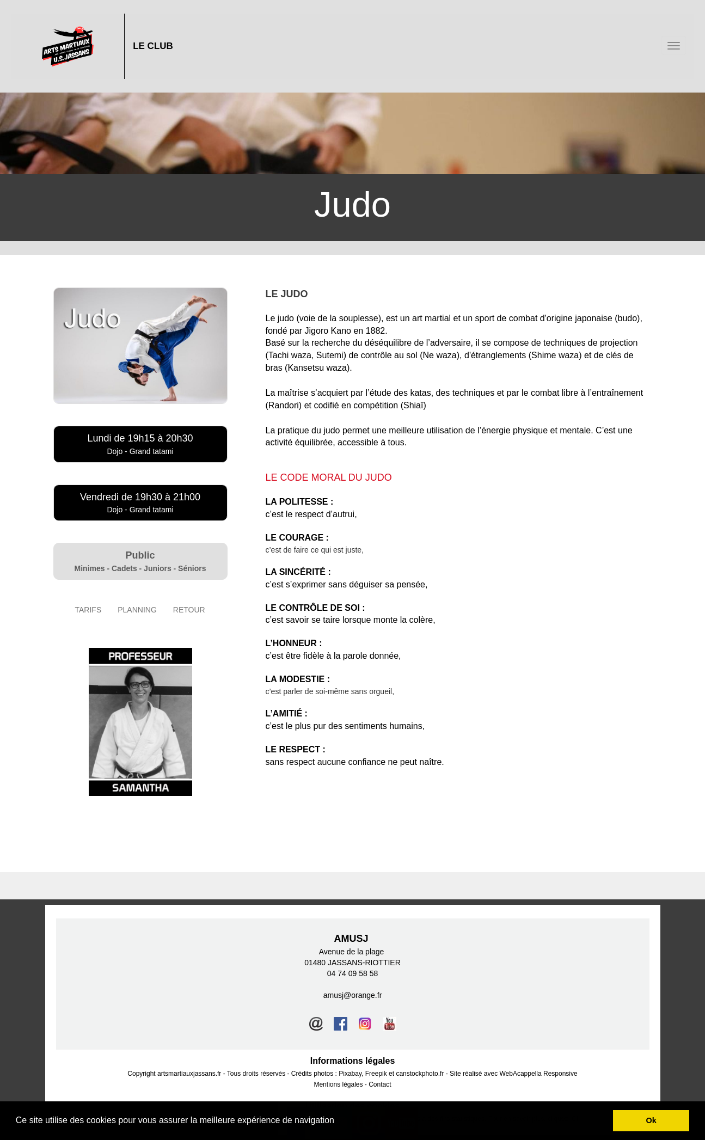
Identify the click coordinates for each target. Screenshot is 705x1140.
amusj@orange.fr (352, 995)
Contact (380, 1084)
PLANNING (137, 609)
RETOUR (189, 609)
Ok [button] (651, 1120)
